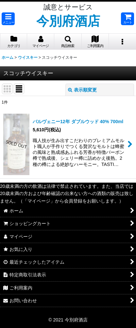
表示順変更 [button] (82, 89)
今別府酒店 (68, 21)
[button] (8, 18)
